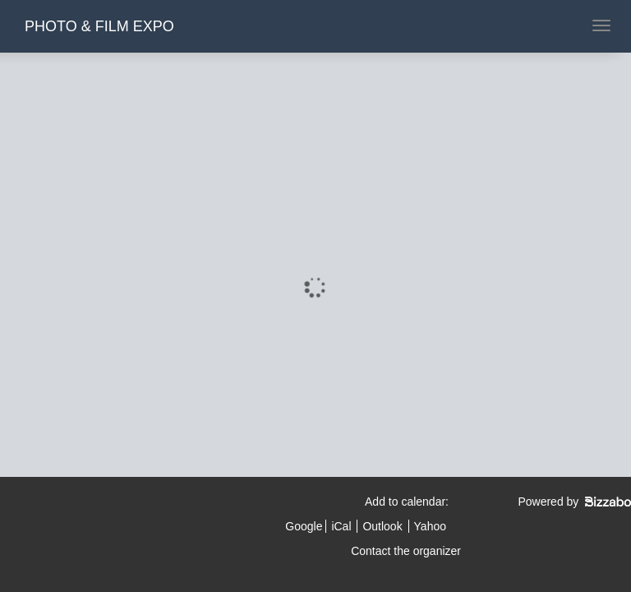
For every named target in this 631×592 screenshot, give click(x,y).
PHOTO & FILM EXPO (99, 26)
